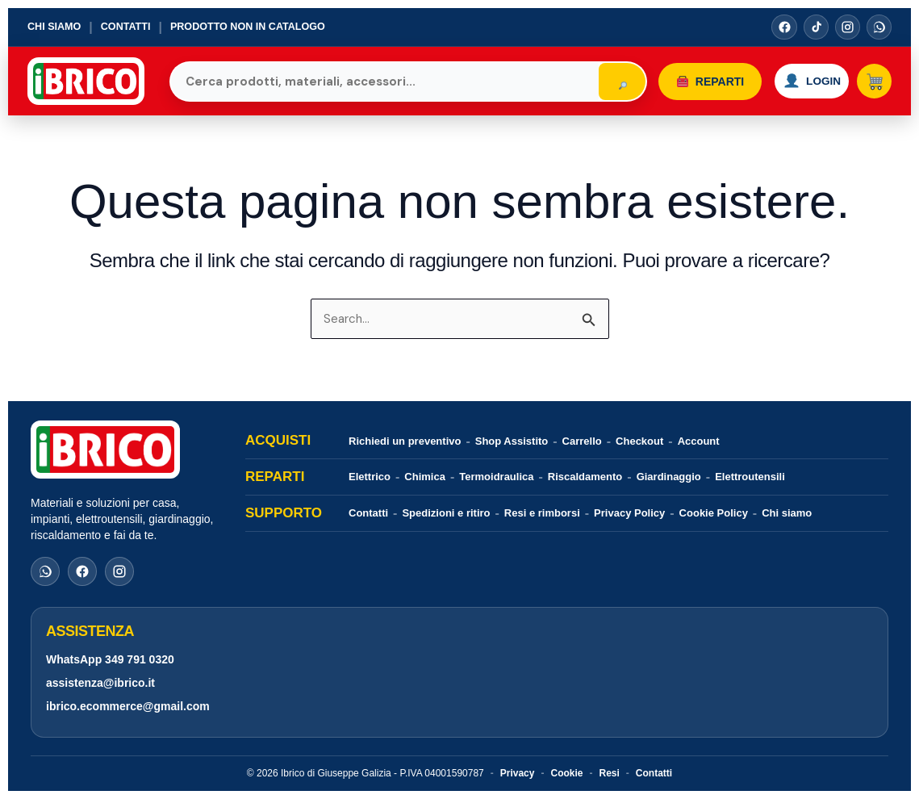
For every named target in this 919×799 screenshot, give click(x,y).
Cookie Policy (713, 513)
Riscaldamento (585, 477)
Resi (609, 773)
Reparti (694, 81)
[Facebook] (782, 27)
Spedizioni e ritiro (446, 513)
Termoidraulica (496, 477)
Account (699, 441)
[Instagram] (846, 27)
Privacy (517, 773)
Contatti (128, 28)
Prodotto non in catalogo (253, 28)
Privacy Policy (629, 513)
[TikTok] (814, 27)
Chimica (424, 477)
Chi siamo (55, 28)
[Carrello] (873, 81)
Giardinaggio (669, 477)
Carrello (582, 441)
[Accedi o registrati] (802, 81)
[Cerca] (606, 81)
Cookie (566, 773)
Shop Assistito (512, 441)
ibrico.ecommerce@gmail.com (128, 706)
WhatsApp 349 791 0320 (110, 659)
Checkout (639, 441)
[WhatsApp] (879, 27)
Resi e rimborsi (542, 513)
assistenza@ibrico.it (100, 682)
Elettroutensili (750, 477)
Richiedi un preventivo (405, 441)
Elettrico (370, 477)
